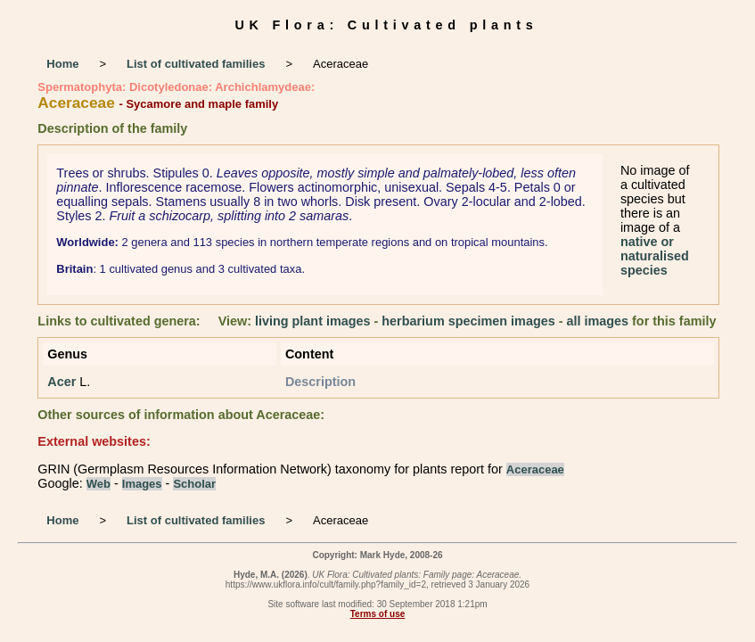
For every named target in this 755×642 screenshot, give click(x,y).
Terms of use (378, 614)
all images (597, 321)
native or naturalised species (654, 256)
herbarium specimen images (468, 321)
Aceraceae (535, 469)
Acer (61, 381)
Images (142, 483)
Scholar (194, 483)
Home (62, 63)
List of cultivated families (196, 63)
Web (98, 483)
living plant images (313, 321)
